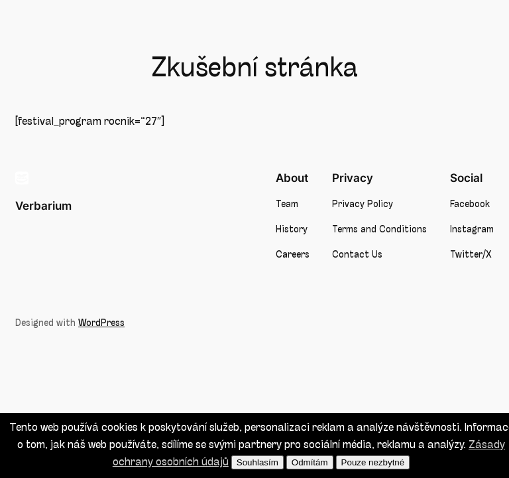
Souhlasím (257, 462)
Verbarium (43, 205)
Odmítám (310, 462)
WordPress (101, 324)
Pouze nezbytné (373, 462)
